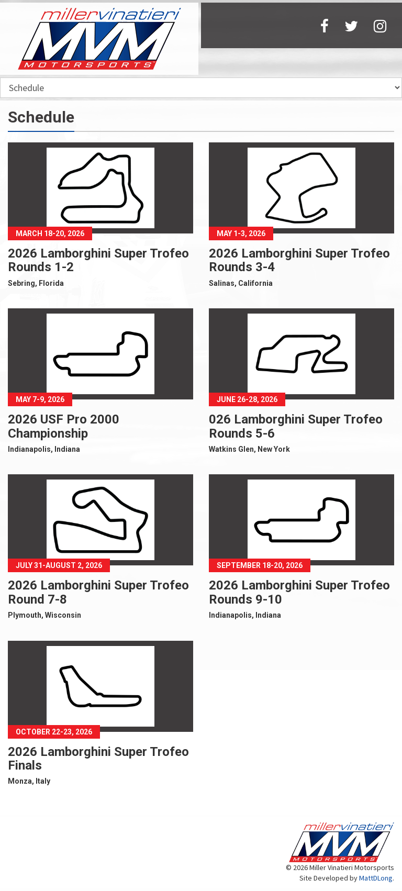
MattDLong (376, 878)
